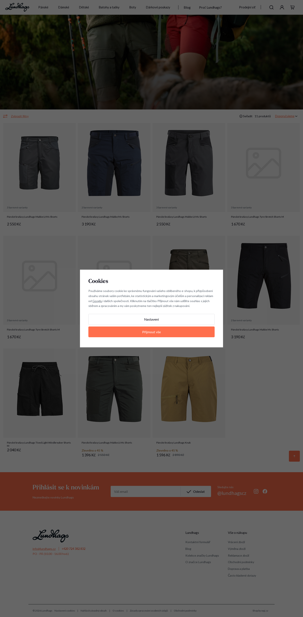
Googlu (97, 301)
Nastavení (151, 319)
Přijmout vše (151, 332)
